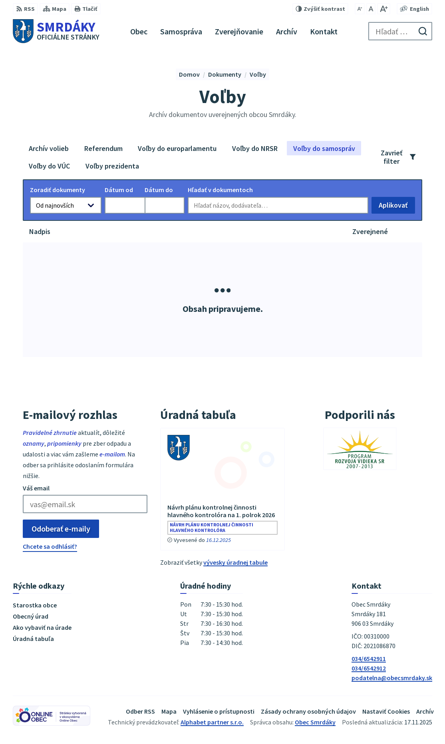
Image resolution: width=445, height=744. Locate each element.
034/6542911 (369, 659)
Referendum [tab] (103, 148)
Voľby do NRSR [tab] (255, 148)
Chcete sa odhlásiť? (50, 546)
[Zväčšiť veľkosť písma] (383, 8)
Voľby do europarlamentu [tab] (177, 148)
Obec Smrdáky (315, 722)
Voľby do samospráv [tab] (324, 148)
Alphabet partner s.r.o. (212, 722)
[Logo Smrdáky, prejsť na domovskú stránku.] (56, 31)
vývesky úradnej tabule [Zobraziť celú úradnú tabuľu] (235, 562)
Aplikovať (397, 207)
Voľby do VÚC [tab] (49, 166)
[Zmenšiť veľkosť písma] (360, 8)
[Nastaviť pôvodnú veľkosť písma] (370, 8)
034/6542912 (369, 668)
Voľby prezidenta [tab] (112, 166)
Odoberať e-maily (61, 529)
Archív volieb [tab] (49, 148)
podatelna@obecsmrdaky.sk (392, 678)
